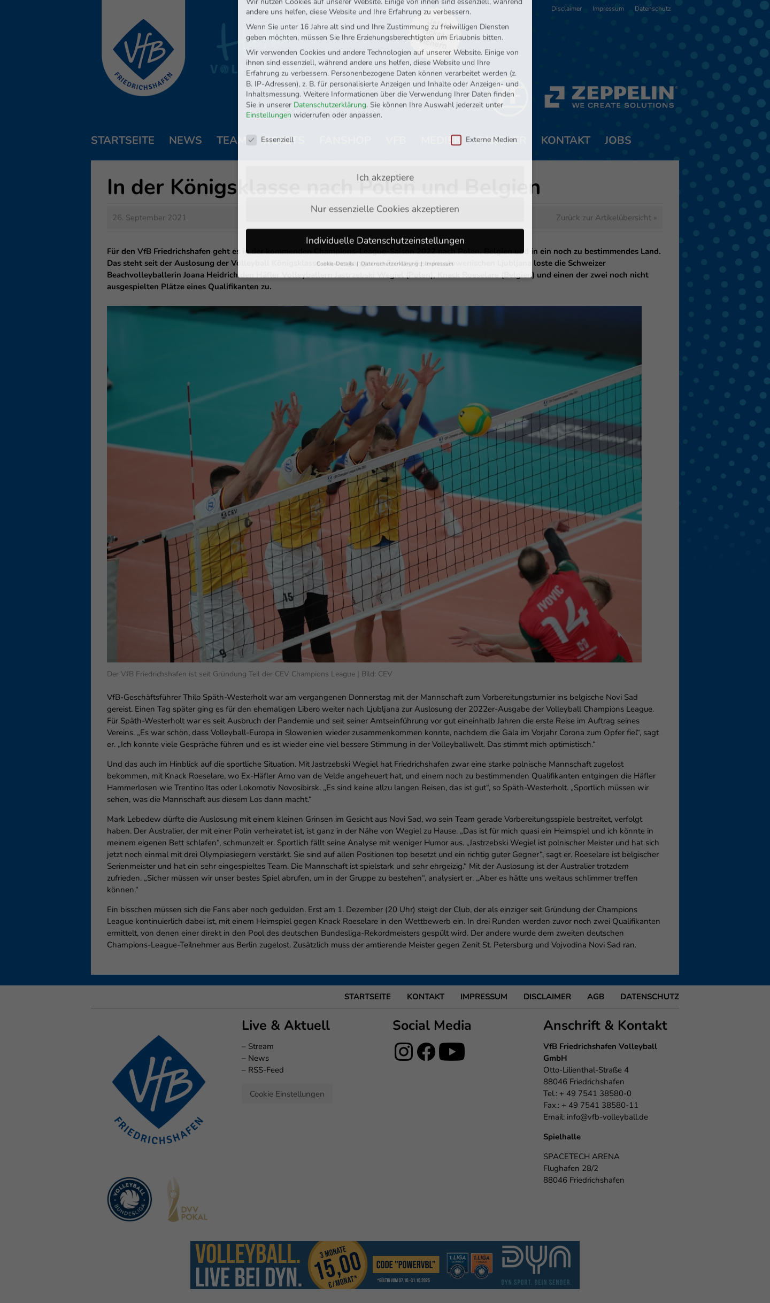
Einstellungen (268, 42)
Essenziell (270, 66)
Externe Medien (484, 66)
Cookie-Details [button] (336, 190)
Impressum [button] (439, 190)
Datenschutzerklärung (330, 31)
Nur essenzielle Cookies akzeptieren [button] (385, 135)
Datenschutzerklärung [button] (390, 190)
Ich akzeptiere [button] (385, 103)
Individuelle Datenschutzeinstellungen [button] (385, 166)
